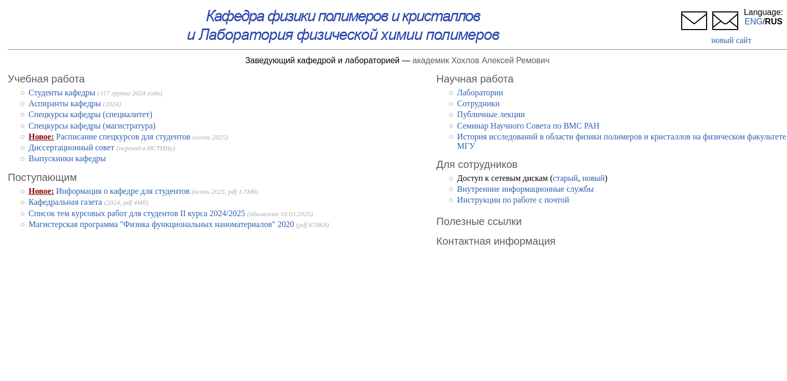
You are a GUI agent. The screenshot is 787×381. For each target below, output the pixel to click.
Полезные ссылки (479, 221)
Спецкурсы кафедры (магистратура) (92, 125)
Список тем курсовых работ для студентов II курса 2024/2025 (137, 213)
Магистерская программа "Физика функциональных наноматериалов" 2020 (161, 224)
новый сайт (731, 40)
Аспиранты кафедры (65, 103)
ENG (753, 21)
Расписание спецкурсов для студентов (123, 136)
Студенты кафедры (62, 92)
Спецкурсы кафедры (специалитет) (91, 114)
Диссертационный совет (71, 147)
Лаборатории (480, 92)
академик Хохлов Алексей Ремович (480, 60)
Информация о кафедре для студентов (122, 191)
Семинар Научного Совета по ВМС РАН (528, 125)
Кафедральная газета (65, 201)
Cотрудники (478, 103)
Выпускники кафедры (67, 158)
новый (593, 178)
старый (565, 178)
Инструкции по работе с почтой (513, 199)
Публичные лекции (491, 114)
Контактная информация (496, 241)
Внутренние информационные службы (525, 189)
